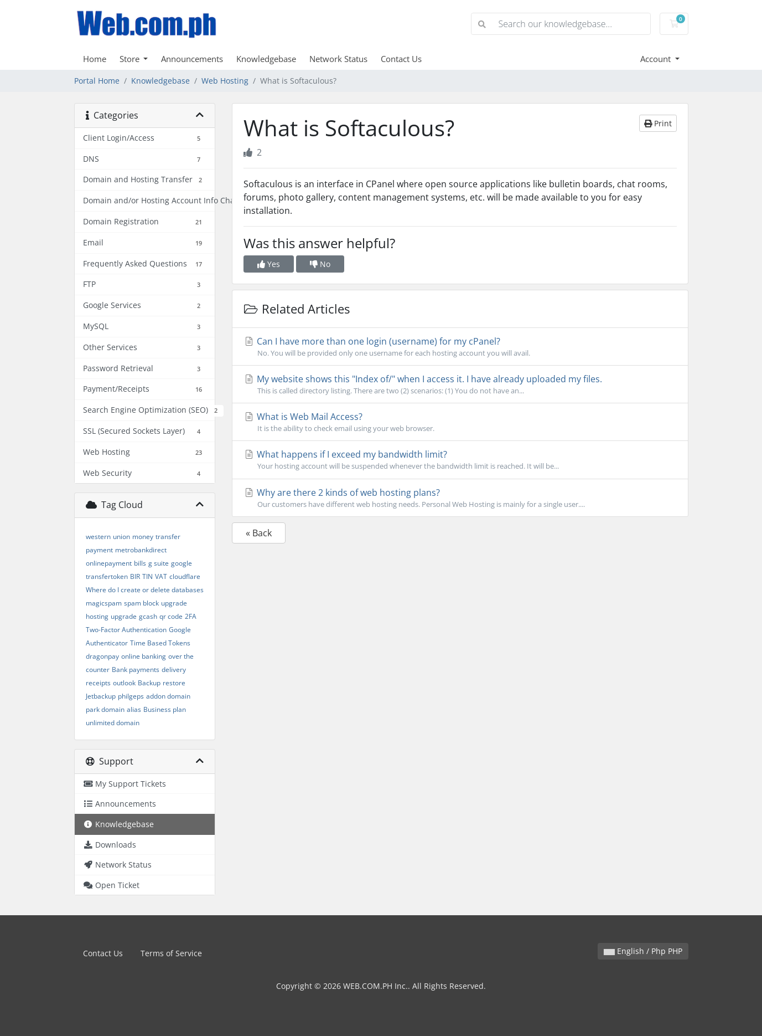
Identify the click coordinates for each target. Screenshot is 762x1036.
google (181, 563)
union (121, 536)
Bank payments (135, 669)
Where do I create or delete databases (145, 589)
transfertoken (107, 576)
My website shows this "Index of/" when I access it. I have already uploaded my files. (460, 384)
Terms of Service (171, 953)
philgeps (131, 696)
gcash (148, 616)
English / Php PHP (643, 951)
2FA (190, 616)
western (98, 536)
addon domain (168, 696)
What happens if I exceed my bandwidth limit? (460, 459)
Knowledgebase (266, 58)
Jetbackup (101, 696)
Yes (268, 264)
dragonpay (102, 656)
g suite (158, 563)
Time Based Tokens (160, 643)
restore (174, 683)
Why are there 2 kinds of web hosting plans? (460, 498)
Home (94, 58)
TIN (147, 576)
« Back (259, 533)
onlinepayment (109, 563)
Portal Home (97, 80)
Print (658, 123)
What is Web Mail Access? (460, 422)
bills (140, 563)
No (320, 264)
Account (656, 58)
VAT (161, 576)
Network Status (338, 58)
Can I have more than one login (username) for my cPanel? (460, 346)
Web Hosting (224, 80)
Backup (149, 683)
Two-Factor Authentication (126, 629)
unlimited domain (112, 722)
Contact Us (401, 58)
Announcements (192, 58)
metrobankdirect (141, 550)
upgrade (124, 616)
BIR (135, 576)
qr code (171, 616)
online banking (143, 656)
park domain (105, 709)
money (142, 536)
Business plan (164, 709)
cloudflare (184, 576)
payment (99, 550)
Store (131, 58)
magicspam (104, 603)
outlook (124, 683)
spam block (141, 603)
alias (134, 709)
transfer (167, 536)
